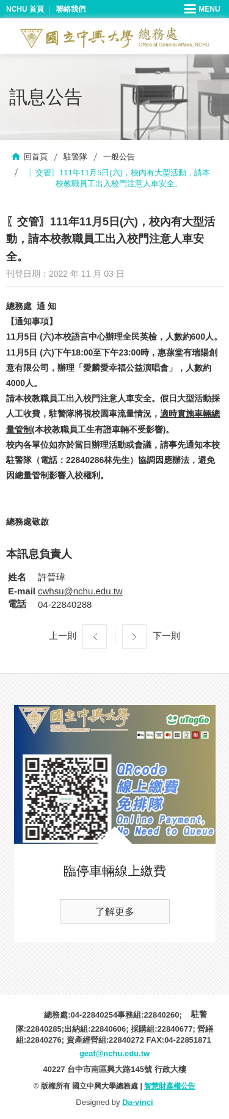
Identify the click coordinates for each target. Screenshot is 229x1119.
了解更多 (114, 911)
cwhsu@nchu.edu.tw (80, 591)
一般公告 (119, 156)
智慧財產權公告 (169, 1086)
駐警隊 (75, 156)
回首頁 (36, 156)
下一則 (166, 635)
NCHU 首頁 (25, 9)
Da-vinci (137, 1102)
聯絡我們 (70, 9)
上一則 (62, 635)
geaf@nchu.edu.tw (114, 1053)
